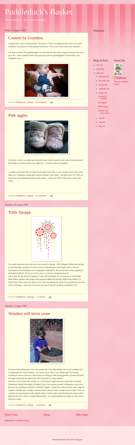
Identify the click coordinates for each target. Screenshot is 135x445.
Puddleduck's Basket (38, 11)
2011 (98, 65)
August (101, 93)
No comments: (41, 102)
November (103, 81)
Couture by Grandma (25, 38)
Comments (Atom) (22, 420)
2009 (98, 73)
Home (47, 414)
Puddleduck (121, 78)
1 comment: (41, 297)
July (100, 118)
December (103, 77)
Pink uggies (18, 115)
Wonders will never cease (29, 313)
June (101, 122)
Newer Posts (11, 414)
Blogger (79, 440)
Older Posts (82, 414)
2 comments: (41, 405)
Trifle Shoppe (19, 212)
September (103, 89)
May (101, 126)
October (102, 85)
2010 (98, 69)
